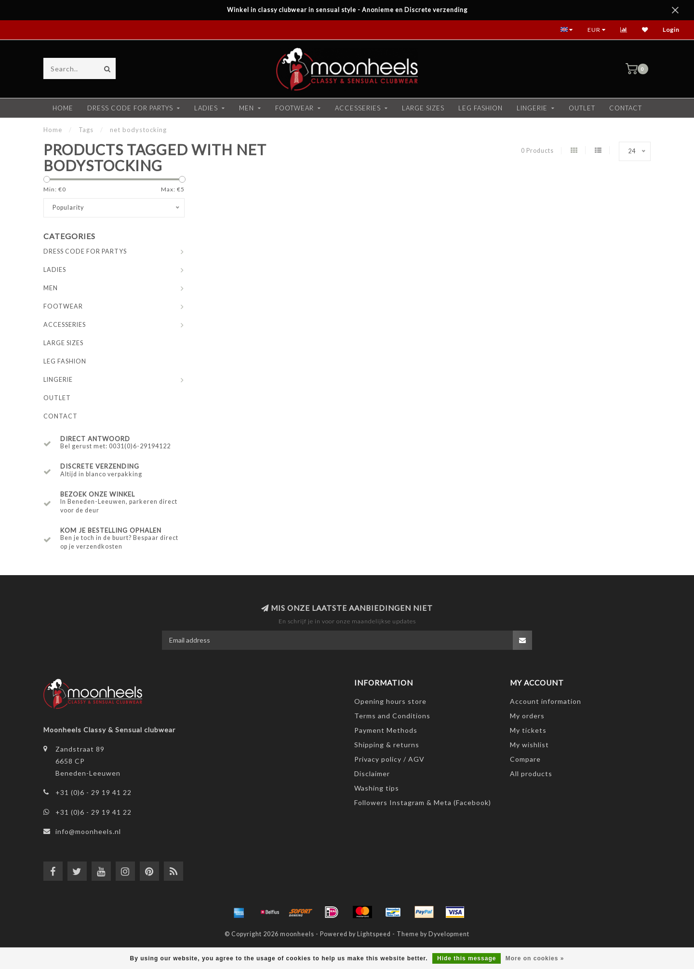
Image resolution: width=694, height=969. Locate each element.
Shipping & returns (386, 744)
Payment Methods (385, 730)
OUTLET (582, 108)
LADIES (206, 108)
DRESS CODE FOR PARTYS (130, 108)
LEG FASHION (480, 108)
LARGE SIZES (423, 108)
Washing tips (376, 788)
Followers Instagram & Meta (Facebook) (422, 802)
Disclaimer (372, 773)
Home (63, 108)
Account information (545, 701)
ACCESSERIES (358, 108)
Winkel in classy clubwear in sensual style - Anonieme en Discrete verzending (347, 9)
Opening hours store (390, 701)
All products (531, 773)
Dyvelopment (448, 934)
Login (671, 29)
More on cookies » (535, 958)
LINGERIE (532, 108)
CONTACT (625, 108)
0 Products (537, 150)
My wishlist (529, 744)
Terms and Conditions (392, 716)
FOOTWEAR (294, 108)
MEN (246, 108)
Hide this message (466, 958)
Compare (525, 759)
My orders (527, 716)
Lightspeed (374, 934)
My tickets (528, 730)
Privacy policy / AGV (389, 759)
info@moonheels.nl (88, 831)
